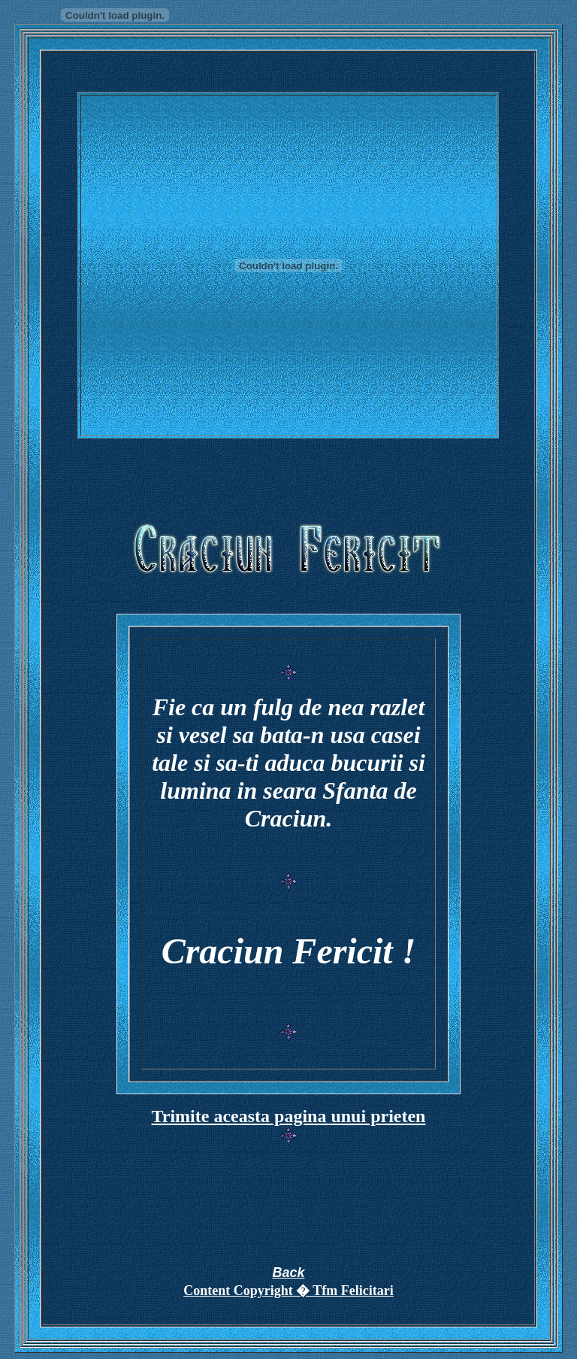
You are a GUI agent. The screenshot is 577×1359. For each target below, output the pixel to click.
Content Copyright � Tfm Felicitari (288, 1290)
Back (288, 1272)
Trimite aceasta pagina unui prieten (289, 1116)
